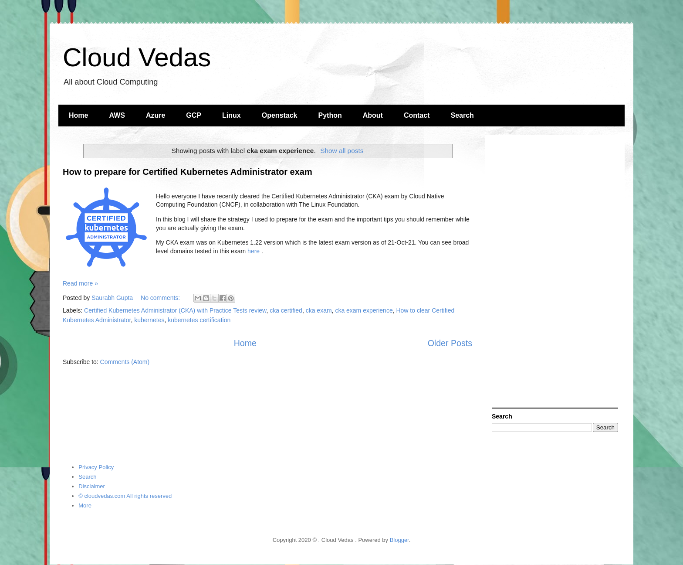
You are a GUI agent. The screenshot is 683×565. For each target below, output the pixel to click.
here (253, 251)
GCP (193, 115)
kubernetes (149, 320)
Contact (417, 115)
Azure (155, 115)
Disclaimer (91, 486)
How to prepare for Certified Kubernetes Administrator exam (187, 172)
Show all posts (341, 150)
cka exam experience (363, 310)
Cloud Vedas (137, 57)
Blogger (399, 540)
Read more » (80, 283)
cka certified (286, 310)
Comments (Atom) (125, 361)
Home (78, 115)
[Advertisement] (555, 272)
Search (462, 115)
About (373, 115)
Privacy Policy (96, 467)
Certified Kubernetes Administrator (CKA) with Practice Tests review (175, 310)
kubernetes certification (199, 320)
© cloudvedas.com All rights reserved (125, 496)
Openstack (280, 115)
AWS (117, 115)
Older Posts (450, 343)
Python (330, 115)
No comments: (161, 297)
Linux (231, 115)
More (84, 505)
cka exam (319, 310)
